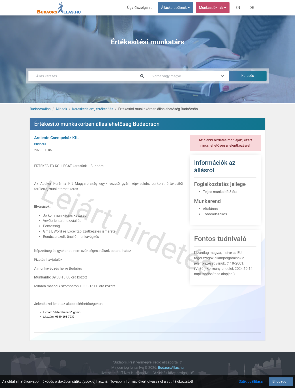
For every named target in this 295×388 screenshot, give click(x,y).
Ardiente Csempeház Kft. (56, 137)
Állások (61, 109)
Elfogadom (280, 381)
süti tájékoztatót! (180, 381)
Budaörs (40, 144)
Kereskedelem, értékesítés (92, 109)
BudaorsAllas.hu (171, 367)
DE (252, 8)
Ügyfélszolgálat (140, 8)
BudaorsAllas (40, 109)
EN (238, 8)
